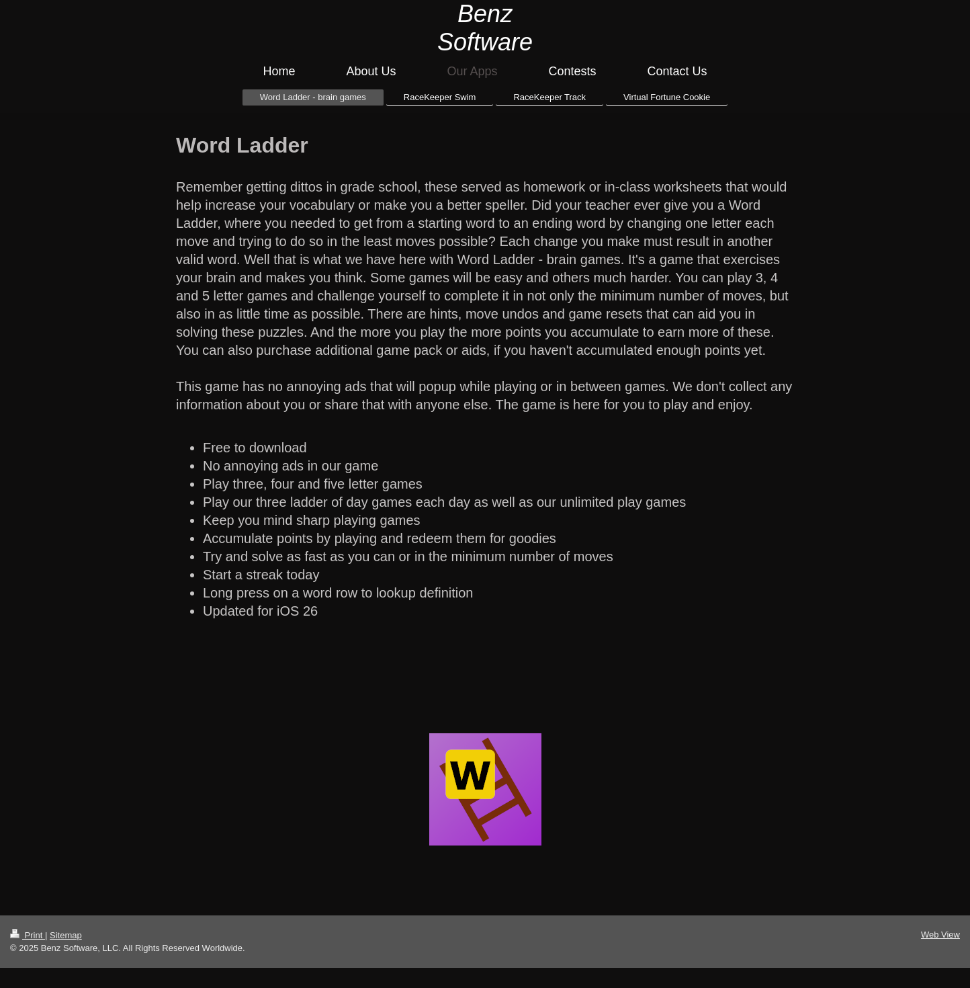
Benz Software (485, 28)
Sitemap (66, 935)
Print (27, 935)
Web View (940, 935)
